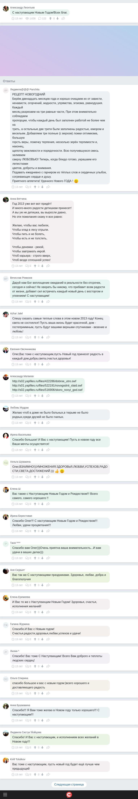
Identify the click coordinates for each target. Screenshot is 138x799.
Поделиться (63, 18)
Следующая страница (69, 784)
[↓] (57, 18)
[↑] (51, 18)
